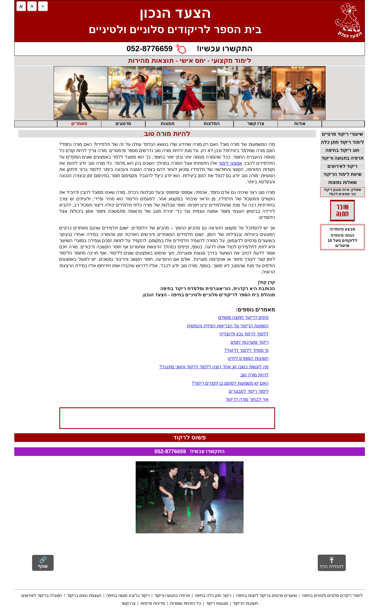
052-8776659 (170, 451)
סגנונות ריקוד (217, 603)
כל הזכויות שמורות (185, 603)
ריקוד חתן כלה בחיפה (213, 595)
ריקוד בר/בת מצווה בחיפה (127, 595)
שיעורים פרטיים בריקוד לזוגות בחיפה (266, 595)
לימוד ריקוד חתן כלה (342, 142)
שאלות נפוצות (342, 182)
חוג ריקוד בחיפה (342, 150)
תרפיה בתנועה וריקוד (342, 158)
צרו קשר (255, 123)
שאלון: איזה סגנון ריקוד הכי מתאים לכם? (342, 192)
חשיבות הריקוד (245, 603)
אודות (300, 123)
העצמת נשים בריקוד (84, 595)
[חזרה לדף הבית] (350, 23)
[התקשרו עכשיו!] (189, 48)
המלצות (211, 123)
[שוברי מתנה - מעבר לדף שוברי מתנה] (342, 210)
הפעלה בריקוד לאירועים (41, 595)
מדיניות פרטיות (152, 603)
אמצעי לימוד (230, 163)
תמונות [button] (167, 123)
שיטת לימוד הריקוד (342, 174)
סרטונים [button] (123, 123)
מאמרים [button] (79, 123)
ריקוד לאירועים (342, 166)
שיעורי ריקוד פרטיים (342, 134)
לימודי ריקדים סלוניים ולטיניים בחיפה (332, 595)
